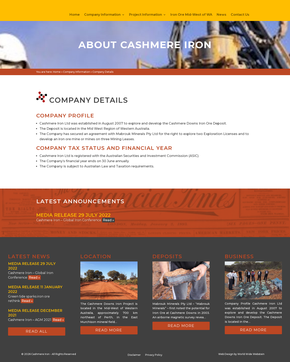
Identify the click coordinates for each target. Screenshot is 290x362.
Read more (108, 330)
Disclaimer (134, 355)
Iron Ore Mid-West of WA (191, 15)
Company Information (102, 15)
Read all (36, 331)
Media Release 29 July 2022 (73, 215)
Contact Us (240, 15)
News (221, 15)
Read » (108, 220)
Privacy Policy (153, 355)
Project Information (145, 15)
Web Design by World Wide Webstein (241, 354)
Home (74, 15)
